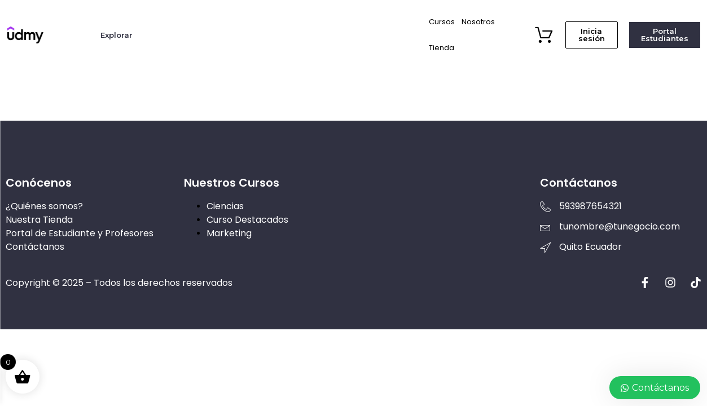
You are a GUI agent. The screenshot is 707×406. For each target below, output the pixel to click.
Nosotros (478, 21)
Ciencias (225, 206)
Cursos (442, 21)
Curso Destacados (247, 219)
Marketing (229, 233)
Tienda (441, 47)
